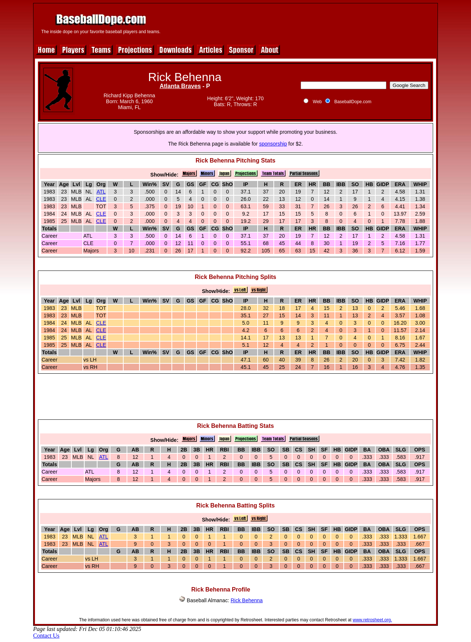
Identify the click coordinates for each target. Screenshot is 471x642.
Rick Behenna (247, 600)
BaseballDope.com (352, 101)
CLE (101, 199)
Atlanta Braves (180, 86)
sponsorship (273, 144)
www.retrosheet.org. (372, 619)
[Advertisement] (301, 22)
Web (317, 101)
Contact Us (46, 635)
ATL (101, 192)
